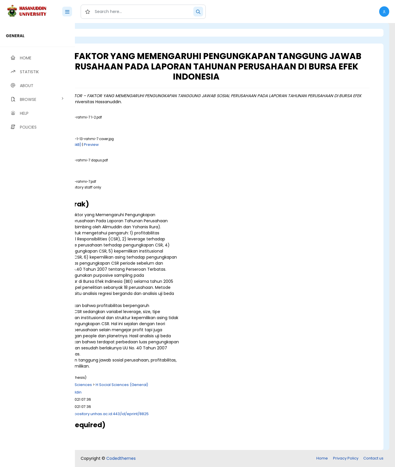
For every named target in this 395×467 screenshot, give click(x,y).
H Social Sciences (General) (194, 384)
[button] (384, 11)
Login (99, 32)
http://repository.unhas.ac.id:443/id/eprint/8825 (176, 413)
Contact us (373, 458)
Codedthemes (121, 458)
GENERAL (15, 36)
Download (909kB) (128, 193)
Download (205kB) (136, 144)
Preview (163, 144)
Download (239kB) (128, 165)
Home (322, 458)
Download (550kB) (128, 122)
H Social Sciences (147, 384)
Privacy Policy (345, 458)
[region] (37, 245)
